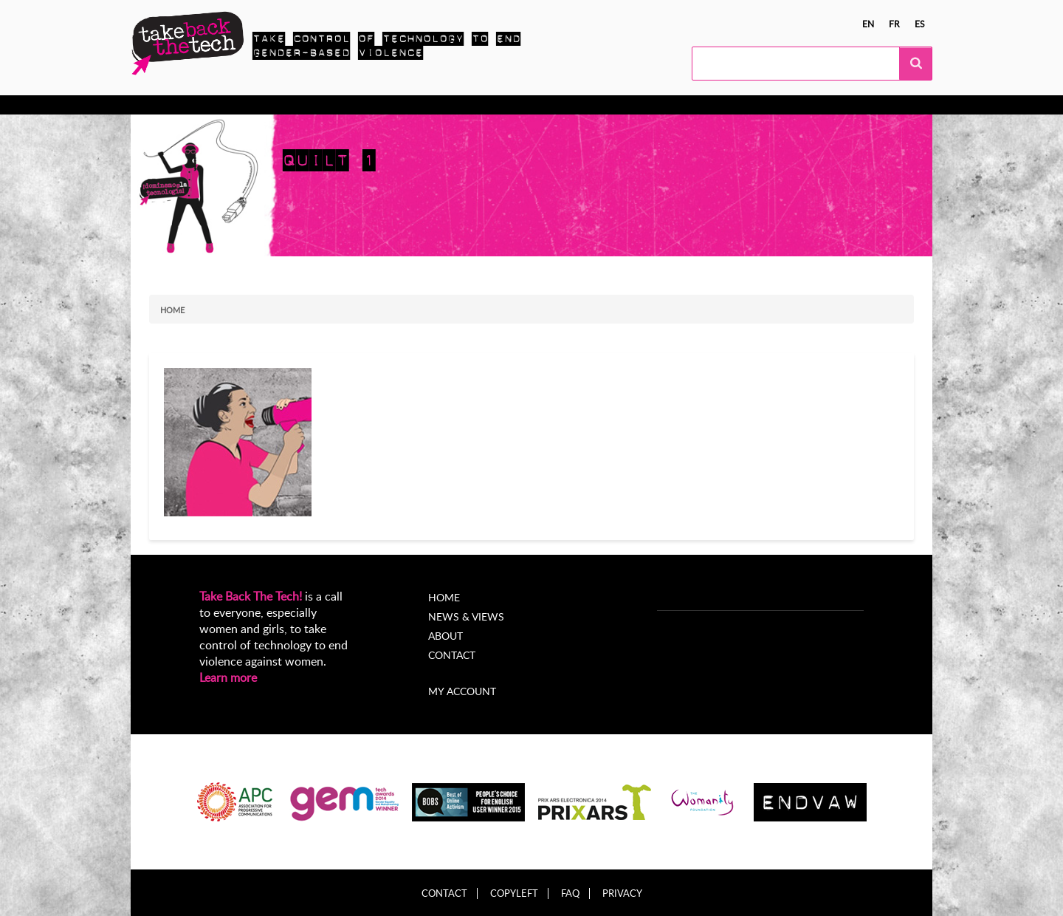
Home (172, 310)
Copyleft (514, 893)
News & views (457, 105)
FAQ (570, 893)
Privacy (622, 893)
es (920, 24)
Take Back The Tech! (250, 596)
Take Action (267, 105)
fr (894, 24)
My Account (595, 105)
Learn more (228, 677)
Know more (189, 105)
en (868, 24)
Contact (451, 655)
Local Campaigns (359, 105)
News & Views (466, 616)
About (528, 105)
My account (462, 691)
